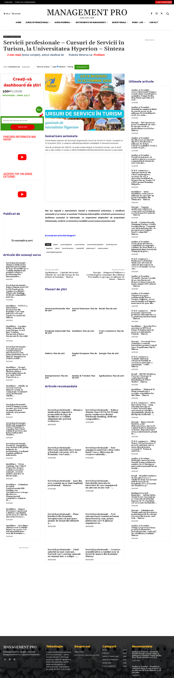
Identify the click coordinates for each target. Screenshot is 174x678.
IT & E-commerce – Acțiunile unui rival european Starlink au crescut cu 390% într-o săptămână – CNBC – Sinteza (142, 362)
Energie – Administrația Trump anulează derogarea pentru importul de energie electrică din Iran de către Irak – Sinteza (144, 514)
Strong (70, 67)
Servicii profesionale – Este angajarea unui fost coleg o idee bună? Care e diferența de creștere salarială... (103, 451)
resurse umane (103, 248)
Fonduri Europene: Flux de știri (84, 354)
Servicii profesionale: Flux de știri (57, 309)
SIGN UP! (22, 127)
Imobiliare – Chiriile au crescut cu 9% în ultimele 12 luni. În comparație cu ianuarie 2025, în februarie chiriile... (17, 391)
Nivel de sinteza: (43, 67)
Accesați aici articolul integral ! (60, 235)
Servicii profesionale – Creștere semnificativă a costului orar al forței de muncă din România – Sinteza (103, 553)
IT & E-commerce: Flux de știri (111, 332)
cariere (55, 244)
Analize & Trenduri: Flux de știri (83, 376)
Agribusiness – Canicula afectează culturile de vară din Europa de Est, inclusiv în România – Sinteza (62, 274)
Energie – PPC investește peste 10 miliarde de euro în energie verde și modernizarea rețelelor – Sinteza (143, 127)
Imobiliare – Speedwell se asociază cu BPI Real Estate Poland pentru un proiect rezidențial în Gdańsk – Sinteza (143, 330)
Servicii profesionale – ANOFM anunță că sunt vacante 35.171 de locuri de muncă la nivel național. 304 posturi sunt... (17, 409)
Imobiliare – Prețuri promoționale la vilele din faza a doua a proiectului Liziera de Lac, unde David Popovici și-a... (16, 372)
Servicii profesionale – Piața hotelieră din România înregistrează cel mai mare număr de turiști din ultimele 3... (63, 518)
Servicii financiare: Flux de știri (84, 309)
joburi (57, 248)
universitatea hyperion (54, 252)
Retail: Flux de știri (108, 308)
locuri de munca (67, 248)
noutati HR (80, 248)
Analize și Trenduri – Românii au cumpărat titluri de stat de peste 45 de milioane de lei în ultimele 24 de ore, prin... (144, 111)
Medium (62, 67)
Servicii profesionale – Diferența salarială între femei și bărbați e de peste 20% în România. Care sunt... (64, 451)
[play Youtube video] (22, 157)
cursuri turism (79, 244)
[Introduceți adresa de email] (22, 120)
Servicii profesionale (12, 37)
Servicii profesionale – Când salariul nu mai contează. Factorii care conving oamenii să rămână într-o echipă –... (64, 553)
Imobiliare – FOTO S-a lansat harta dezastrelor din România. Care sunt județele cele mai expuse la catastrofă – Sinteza (16, 312)
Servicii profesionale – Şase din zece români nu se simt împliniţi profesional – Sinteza (65, 483)
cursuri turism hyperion (95, 244)
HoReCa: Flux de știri (55, 353)
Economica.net (14, 67)
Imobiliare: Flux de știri (83, 331)
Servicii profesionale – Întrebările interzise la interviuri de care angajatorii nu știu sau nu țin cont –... (101, 484)
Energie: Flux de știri (109, 353)
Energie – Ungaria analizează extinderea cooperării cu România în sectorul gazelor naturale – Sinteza (143, 211)
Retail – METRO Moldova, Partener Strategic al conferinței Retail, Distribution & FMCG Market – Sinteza (143, 378)
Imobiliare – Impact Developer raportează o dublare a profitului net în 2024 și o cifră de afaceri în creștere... (16, 513)
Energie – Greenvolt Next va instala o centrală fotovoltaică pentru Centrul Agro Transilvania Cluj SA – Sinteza (144, 345)
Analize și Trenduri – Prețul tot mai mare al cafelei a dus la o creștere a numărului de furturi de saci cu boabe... (143, 159)
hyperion (49, 248)
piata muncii (90, 248)
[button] (167, 13)
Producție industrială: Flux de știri (57, 332)
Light (54, 67)
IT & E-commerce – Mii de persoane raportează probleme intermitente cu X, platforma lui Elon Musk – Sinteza (143, 315)
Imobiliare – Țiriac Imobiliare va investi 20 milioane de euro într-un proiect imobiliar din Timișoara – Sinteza (142, 196)
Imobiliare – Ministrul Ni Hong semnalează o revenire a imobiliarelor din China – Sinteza (143, 392)
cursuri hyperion (66, 244)
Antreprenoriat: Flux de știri (56, 376)
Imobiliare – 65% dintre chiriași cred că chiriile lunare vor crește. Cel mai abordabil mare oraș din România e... (17, 529)
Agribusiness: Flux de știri (111, 375)
